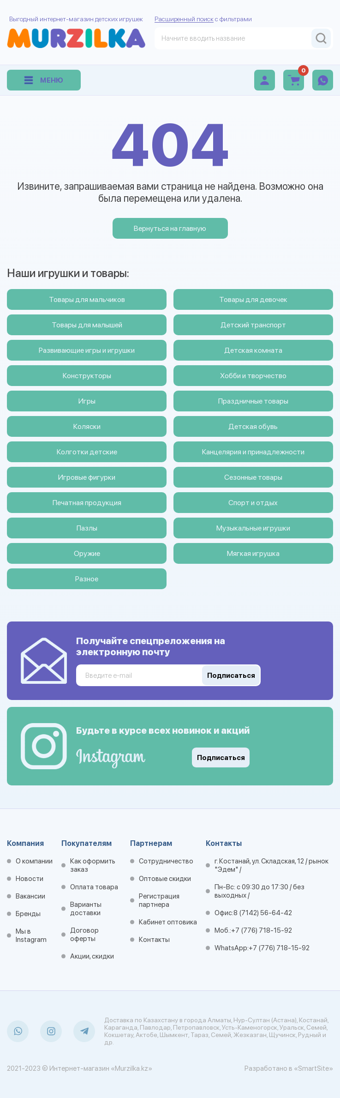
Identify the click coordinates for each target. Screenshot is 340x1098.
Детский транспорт (253, 324)
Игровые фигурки (86, 477)
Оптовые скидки (165, 879)
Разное (86, 578)
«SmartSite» (313, 1068)
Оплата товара (94, 887)
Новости (29, 879)
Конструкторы (87, 375)
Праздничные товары (253, 401)
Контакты (154, 939)
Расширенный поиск (184, 19)
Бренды (28, 914)
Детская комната (253, 350)
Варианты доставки (85, 908)
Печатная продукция (87, 502)
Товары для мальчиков (87, 299)
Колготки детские (87, 451)
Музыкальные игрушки (253, 528)
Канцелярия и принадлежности (253, 451)
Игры (86, 401)
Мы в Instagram (31, 935)
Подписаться (221, 758)
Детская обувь (253, 426)
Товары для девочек (253, 299)
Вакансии (30, 896)
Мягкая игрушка (253, 553)
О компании (34, 861)
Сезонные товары (253, 477)
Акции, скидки (92, 956)
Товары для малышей (87, 324)
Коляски (87, 426)
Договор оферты (84, 934)
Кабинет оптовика (168, 922)
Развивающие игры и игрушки (87, 350)
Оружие (87, 553)
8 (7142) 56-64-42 (262, 913)
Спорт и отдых (253, 502)
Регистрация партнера (159, 900)
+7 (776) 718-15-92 (261, 930)
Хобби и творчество (253, 375)
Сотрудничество (166, 861)
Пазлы (87, 528)
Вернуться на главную (170, 228)
